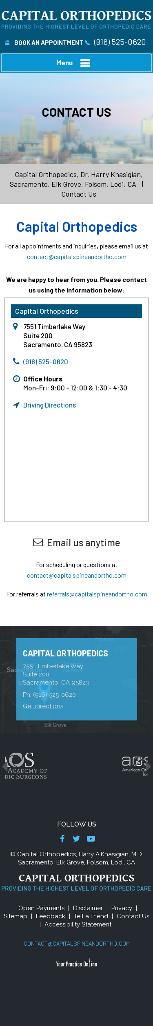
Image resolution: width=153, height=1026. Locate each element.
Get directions (43, 706)
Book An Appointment (44, 42)
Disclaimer (88, 908)
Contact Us (133, 916)
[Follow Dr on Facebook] (62, 839)
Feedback (50, 916)
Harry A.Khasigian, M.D (110, 854)
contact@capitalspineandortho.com (76, 256)
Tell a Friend (91, 916)
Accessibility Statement (77, 924)
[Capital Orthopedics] (76, 19)
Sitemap (15, 916)
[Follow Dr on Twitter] (76, 839)
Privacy (121, 908)
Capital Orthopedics (65, 653)
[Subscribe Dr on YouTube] (91, 839)
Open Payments (41, 908)
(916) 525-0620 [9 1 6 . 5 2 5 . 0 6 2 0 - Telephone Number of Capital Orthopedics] (120, 42)
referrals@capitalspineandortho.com (97, 594)
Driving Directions (49, 405)
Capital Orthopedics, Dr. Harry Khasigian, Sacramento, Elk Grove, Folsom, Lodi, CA (76, 179)
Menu (74, 63)
